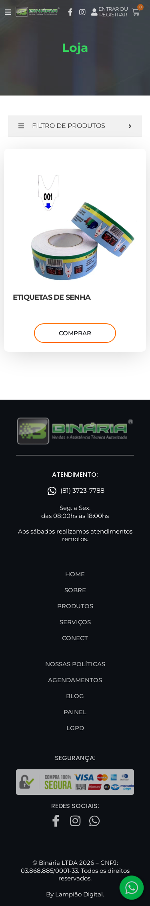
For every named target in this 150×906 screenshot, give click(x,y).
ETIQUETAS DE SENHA (52, 297)
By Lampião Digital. (75, 894)
